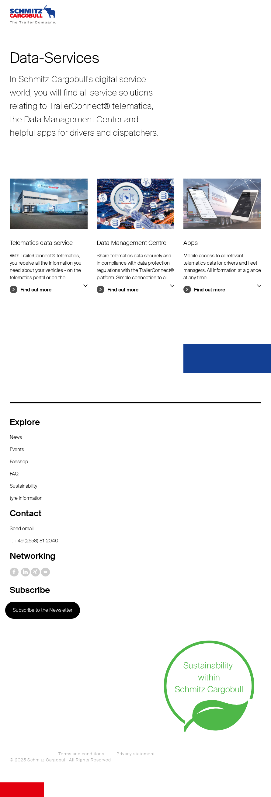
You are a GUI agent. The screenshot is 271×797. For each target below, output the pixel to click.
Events (17, 449)
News (16, 437)
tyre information (26, 498)
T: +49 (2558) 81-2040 (34, 541)
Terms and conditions (81, 754)
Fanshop (19, 461)
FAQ (14, 474)
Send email (21, 528)
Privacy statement (135, 754)
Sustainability (23, 486)
